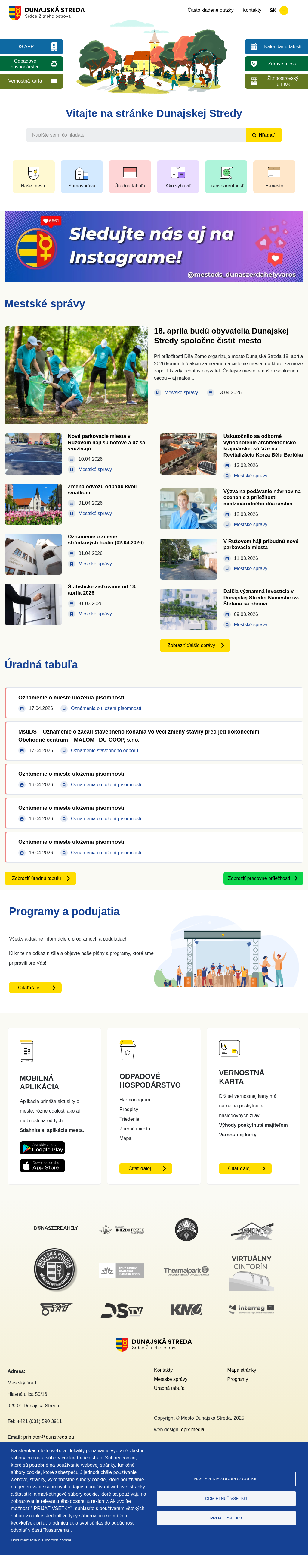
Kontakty (252, 10)
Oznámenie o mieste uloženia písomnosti (71, 698)
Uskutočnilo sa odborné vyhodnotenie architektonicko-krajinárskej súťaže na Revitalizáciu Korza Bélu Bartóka (263, 445)
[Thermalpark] (186, 1269)
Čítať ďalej (29, 987)
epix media (192, 1429)
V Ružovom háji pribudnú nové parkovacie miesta (260, 544)
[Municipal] (251, 1221)
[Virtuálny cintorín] (251, 1253)
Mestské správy (170, 1379)
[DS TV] (121, 1303)
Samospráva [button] (81, 185)
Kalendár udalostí (283, 46)
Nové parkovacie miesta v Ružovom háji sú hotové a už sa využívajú (106, 442)
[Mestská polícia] (56, 1251)
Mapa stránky (241, 1370)
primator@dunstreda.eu (48, 1437)
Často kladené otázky (211, 10)
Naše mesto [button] (33, 185)
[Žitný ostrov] (121, 1266)
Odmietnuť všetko (226, 1498)
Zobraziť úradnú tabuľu (36, 878)
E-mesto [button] (274, 185)
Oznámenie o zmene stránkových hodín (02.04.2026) (106, 539)
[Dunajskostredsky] (56, 1229)
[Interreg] (251, 1309)
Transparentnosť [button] (226, 185)
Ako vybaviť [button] (177, 185)
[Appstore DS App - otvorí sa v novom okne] (42, 1163)
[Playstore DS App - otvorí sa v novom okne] (42, 1145)
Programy (237, 1379)
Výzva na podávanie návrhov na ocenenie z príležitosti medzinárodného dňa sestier (262, 497)
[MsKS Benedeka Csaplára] (186, 1221)
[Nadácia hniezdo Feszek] (121, 1228)
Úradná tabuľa (169, 1388)
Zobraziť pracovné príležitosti (259, 878)
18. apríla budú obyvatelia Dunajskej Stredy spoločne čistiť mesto (221, 335)
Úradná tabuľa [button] (130, 185)
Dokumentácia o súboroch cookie (41, 1540)
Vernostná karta (25, 80)
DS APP (25, 46)
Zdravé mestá (283, 63)
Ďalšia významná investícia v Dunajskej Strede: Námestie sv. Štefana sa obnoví (261, 598)
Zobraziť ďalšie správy (191, 645)
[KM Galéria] (186, 1307)
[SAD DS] (56, 1306)
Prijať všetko (226, 1518)
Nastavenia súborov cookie (226, 1479)
